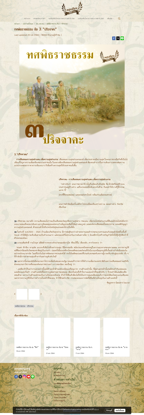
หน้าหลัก (57, 372)
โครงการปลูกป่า (59, 401)
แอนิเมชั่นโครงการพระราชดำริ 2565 (91, 18)
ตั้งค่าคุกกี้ (109, 410)
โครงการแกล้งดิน (60, 397)
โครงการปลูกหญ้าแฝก (62, 394)
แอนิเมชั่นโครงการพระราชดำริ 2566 (62, 18)
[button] (119, 19)
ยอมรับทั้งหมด (120, 410)
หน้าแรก (27, 18)
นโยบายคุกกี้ (32, 411)
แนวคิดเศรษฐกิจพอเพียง (62, 383)
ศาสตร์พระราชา (39, 18)
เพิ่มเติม (110, 18)
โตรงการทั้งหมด (59, 391)
